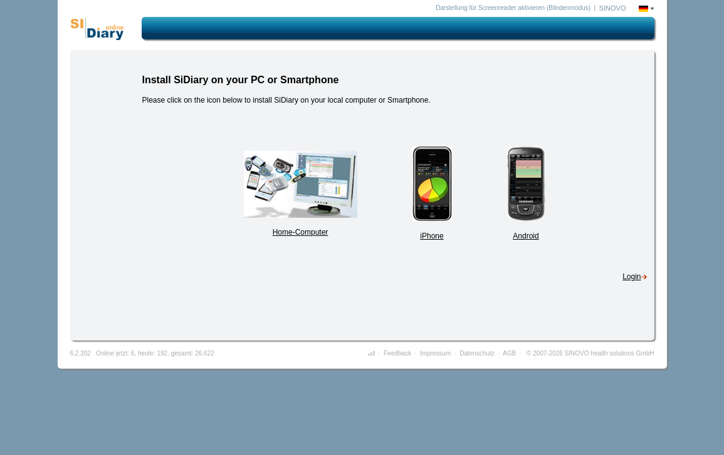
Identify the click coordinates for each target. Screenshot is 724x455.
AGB (509, 353)
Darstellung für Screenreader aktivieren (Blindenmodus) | (515, 7)
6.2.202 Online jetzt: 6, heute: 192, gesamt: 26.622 (142, 353)
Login (631, 276)
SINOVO (612, 8)
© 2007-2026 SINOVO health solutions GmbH (589, 353)
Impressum (435, 353)
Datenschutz (477, 353)
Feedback (397, 353)
